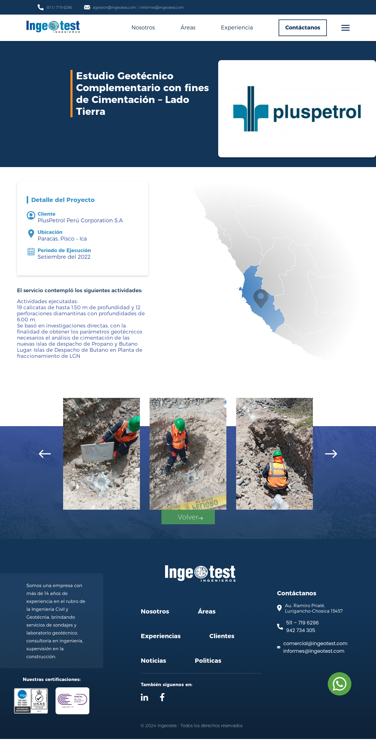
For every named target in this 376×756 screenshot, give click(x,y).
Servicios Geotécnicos (163, 177)
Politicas (208, 677)
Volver (190, 532)
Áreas (188, 27)
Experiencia (237, 27)
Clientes (221, 653)
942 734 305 (300, 647)
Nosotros (143, 27)
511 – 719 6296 (302, 639)
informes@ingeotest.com (313, 668)
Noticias (153, 677)
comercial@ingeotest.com (315, 660)
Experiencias (161, 653)
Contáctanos (302, 27)
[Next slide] (331, 454)
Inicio (74, 177)
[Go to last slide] (45, 454)
